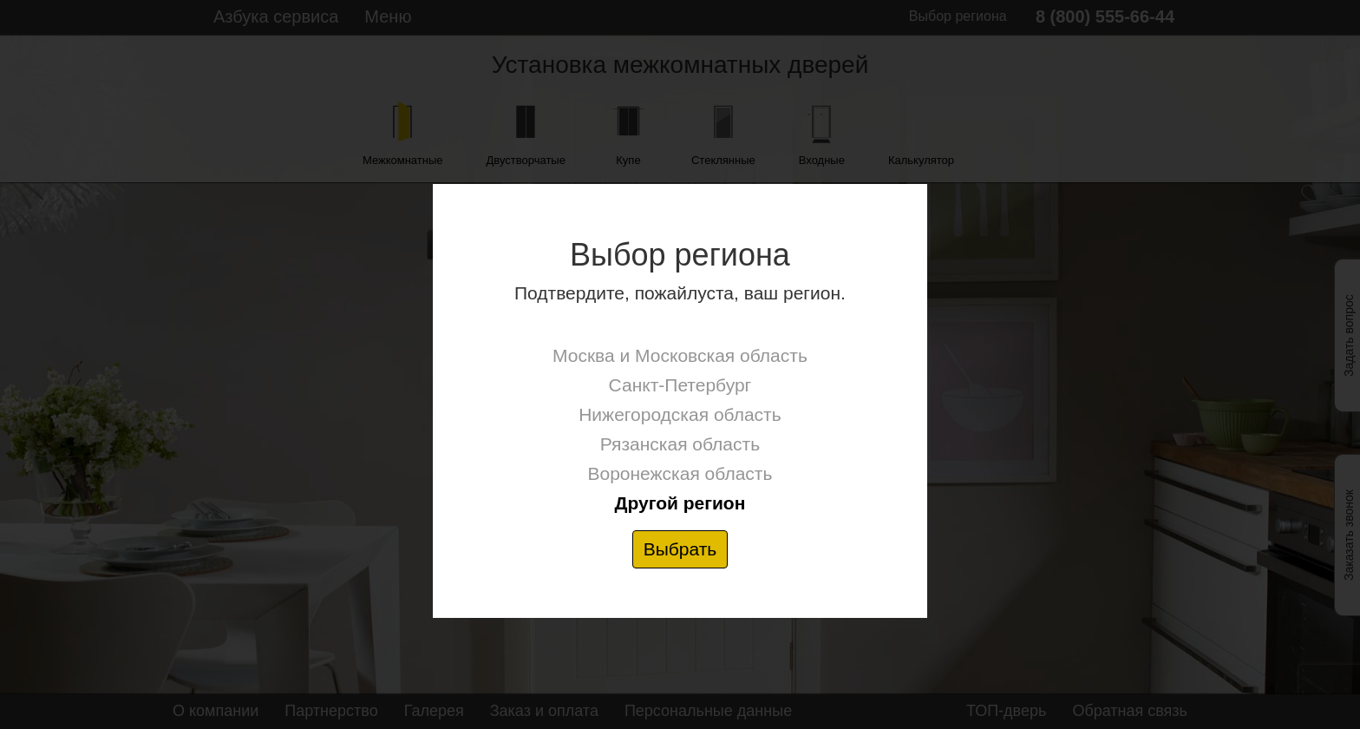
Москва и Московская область (680, 355)
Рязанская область (680, 444)
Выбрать (680, 549)
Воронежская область (679, 473)
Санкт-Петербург (680, 385)
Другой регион (679, 503)
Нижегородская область (680, 414)
